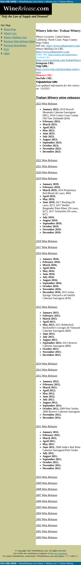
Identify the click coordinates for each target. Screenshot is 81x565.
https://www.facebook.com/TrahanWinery (58, 60)
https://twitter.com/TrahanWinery (62, 54)
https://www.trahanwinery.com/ (63, 45)
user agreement (60, 553)
